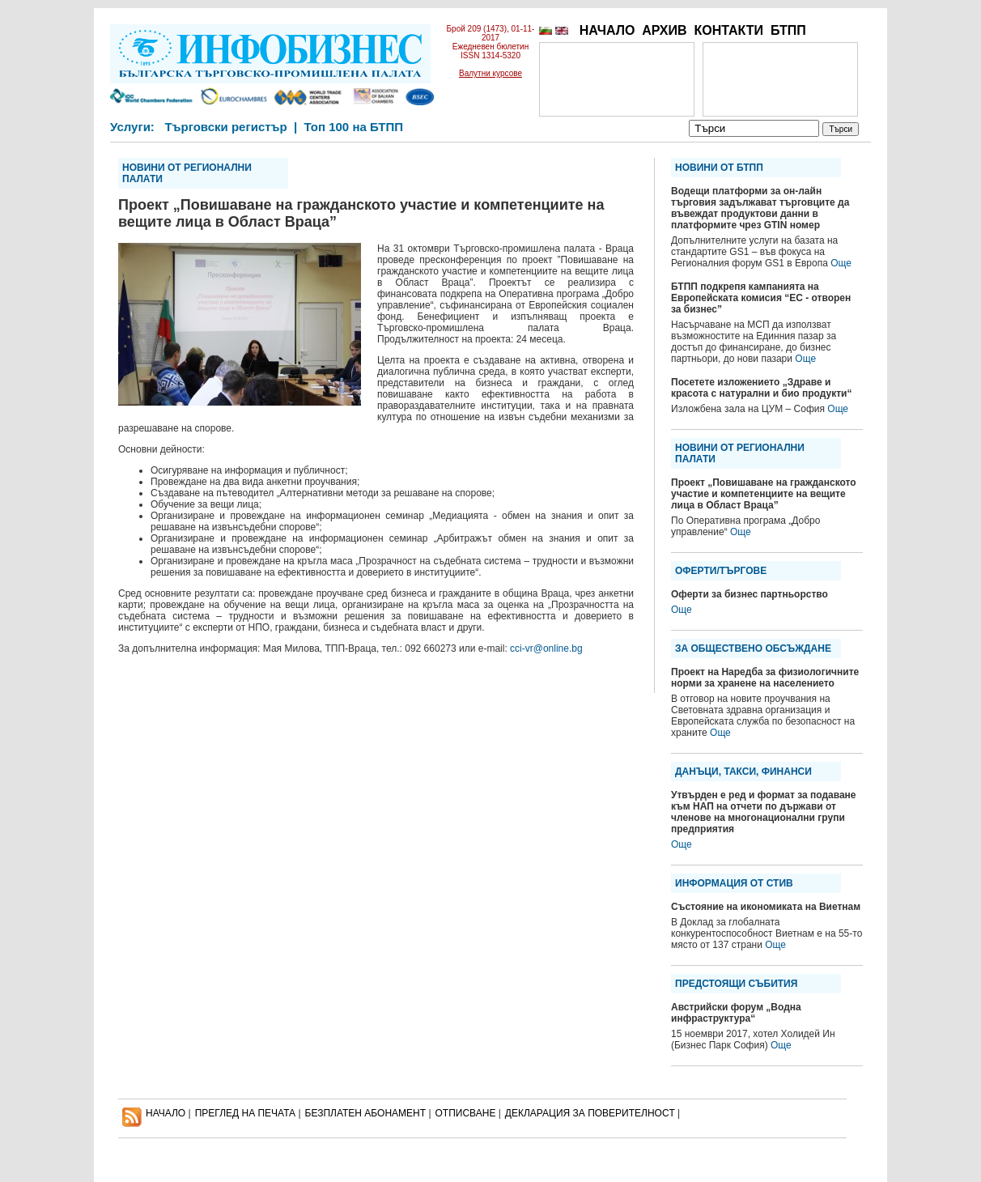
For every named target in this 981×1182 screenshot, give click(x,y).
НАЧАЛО (607, 30)
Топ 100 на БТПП (354, 127)
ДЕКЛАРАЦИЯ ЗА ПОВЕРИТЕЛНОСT (590, 1113)
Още (840, 263)
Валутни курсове (490, 73)
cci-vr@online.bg (546, 648)
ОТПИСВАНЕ (465, 1113)
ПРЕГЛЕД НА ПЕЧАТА (245, 1113)
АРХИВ (664, 30)
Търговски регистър (225, 127)
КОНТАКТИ (728, 30)
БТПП (788, 30)
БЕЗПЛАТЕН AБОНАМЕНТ (366, 1113)
